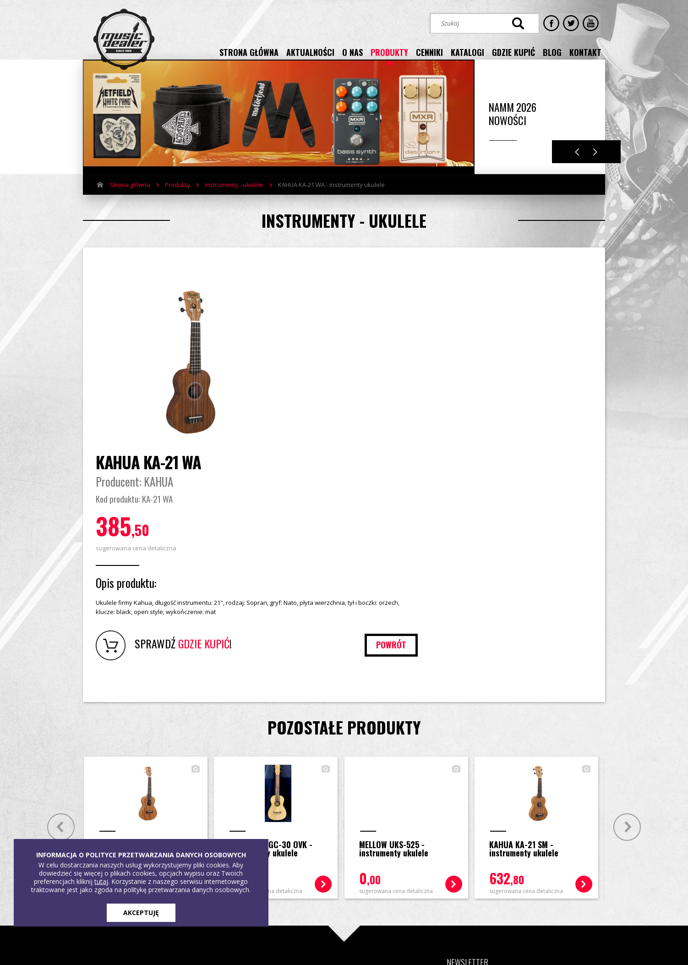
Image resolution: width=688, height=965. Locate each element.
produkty (389, 52)
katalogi (467, 52)
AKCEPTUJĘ (141, 912)
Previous (577, 166)
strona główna (248, 52)
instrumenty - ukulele (234, 198)
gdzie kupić (513, 52)
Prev (58, 669)
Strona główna (130, 198)
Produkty (177, 198)
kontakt (585, 52)
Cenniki (179, 826)
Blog (230, 826)
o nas (352, 52)
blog (552, 52)
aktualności (310, 52)
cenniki (429, 52)
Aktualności (126, 826)
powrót (560, 487)
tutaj (101, 881)
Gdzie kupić (240, 813)
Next (595, 166)
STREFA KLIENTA (507, 878)
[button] (476, 846)
